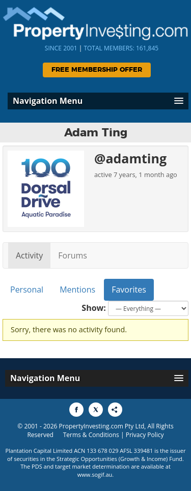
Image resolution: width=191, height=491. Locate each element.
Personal (26, 289)
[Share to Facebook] (76, 409)
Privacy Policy (145, 434)
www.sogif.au (95, 474)
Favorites (129, 289)
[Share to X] (96, 409)
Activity (29, 255)
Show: (93, 307)
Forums (72, 255)
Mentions (77, 289)
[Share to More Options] (115, 409)
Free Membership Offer (96, 70)
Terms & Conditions (91, 434)
